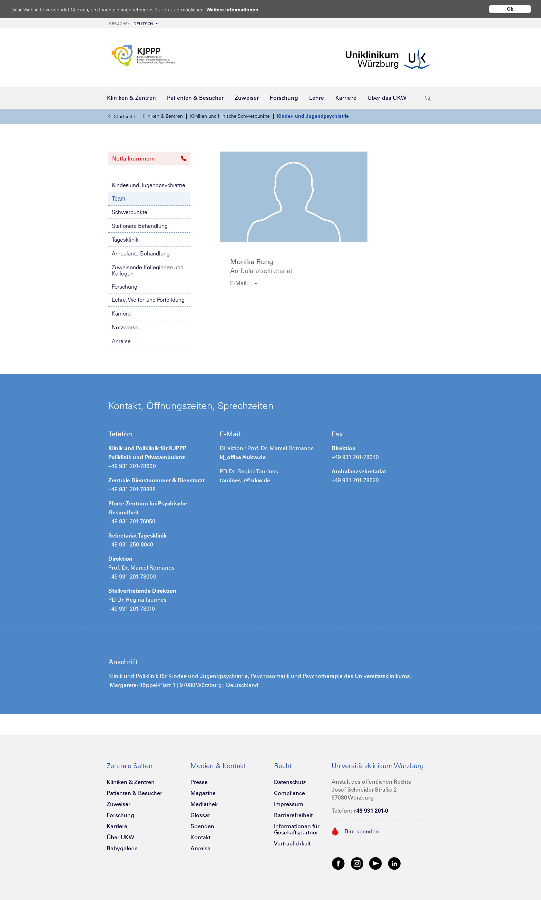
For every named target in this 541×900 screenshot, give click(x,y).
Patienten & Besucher (134, 793)
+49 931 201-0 (370, 810)
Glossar (200, 815)
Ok (510, 9)
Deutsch (131, 23)
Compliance (289, 793)
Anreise (121, 341)
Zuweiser (118, 804)
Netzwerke (125, 327)
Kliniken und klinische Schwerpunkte (230, 116)
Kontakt (200, 837)
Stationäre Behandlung (140, 225)
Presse (199, 781)
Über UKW (120, 837)
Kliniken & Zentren (162, 116)
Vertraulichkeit (292, 843)
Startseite (121, 116)
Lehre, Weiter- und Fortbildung (148, 299)
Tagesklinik (125, 239)
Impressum (288, 804)
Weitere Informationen (239, 9)
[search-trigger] (428, 98)
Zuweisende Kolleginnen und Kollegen (148, 270)
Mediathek (204, 804)
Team (118, 199)
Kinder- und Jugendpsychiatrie (313, 116)
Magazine (203, 793)
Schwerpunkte (129, 212)
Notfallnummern (149, 158)
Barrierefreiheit (293, 815)
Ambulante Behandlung (141, 253)
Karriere (121, 313)
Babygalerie (122, 848)
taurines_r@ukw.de (245, 480)
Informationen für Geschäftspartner (296, 829)
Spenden (202, 826)
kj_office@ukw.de (243, 457)
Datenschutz (290, 781)
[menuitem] (132, 23)
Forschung (124, 286)
